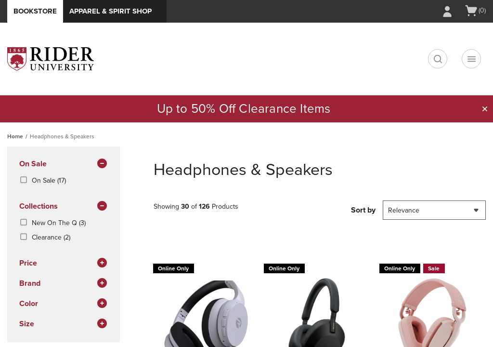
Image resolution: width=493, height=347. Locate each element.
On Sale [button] (63, 164)
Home (15, 136)
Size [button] (63, 324)
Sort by (363, 210)
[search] (437, 58)
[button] (485, 109)
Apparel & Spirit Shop (110, 11)
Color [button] (63, 304)
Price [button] (63, 263)
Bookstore (35, 11)
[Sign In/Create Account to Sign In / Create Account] (447, 11)
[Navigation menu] (471, 58)
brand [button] (63, 284)
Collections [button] (63, 207)
